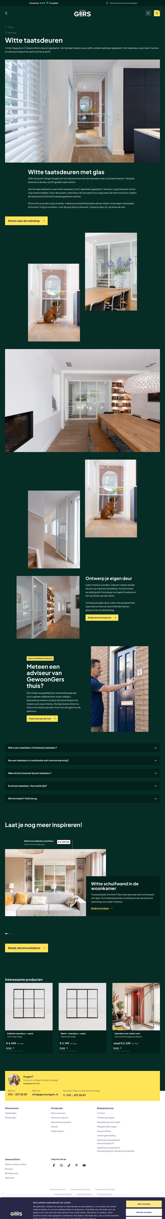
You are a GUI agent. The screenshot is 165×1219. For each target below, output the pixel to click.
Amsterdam (10, 1117)
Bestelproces (11, 1173)
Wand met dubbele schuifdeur (39, 841)
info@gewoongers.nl (45, 1094)
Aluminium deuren (59, 1117)
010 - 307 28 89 (17, 1094)
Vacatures (10, 1177)
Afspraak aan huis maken (108, 1122)
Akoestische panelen (61, 1122)
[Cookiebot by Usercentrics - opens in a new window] (16, 1214)
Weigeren (144, 1202)
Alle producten (58, 1113)
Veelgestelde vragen (107, 1126)
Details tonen (136, 1214)
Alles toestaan (143, 1186)
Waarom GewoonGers (15, 1164)
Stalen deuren (57, 1131)
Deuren (54, 1126)
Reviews (9, 1169)
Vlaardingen (11, 1113)
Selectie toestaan (144, 1194)
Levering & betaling (106, 1135)
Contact (101, 1113)
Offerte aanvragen (106, 1117)
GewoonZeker (104, 1131)
